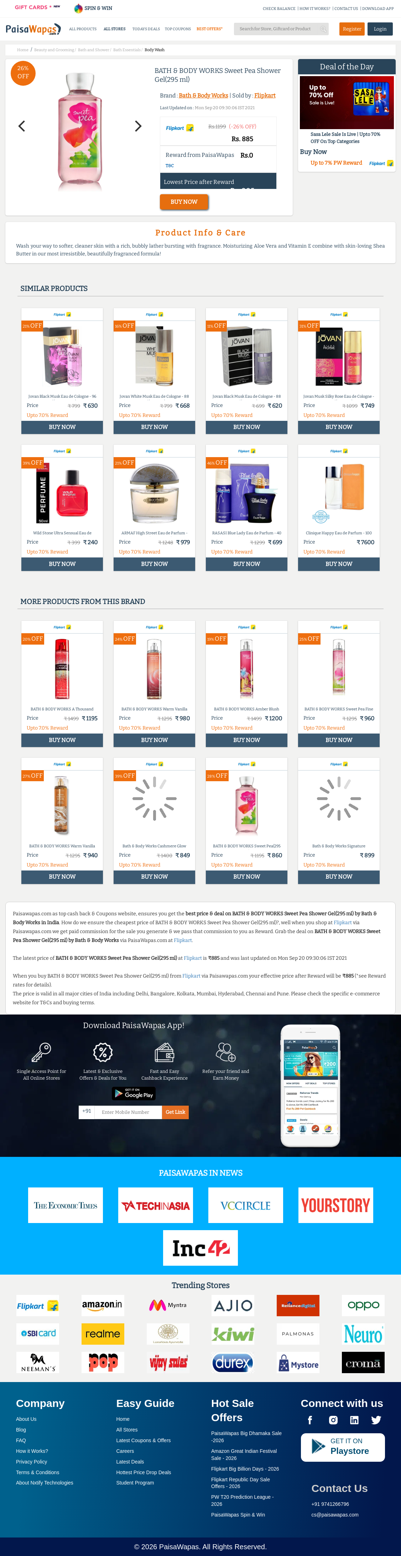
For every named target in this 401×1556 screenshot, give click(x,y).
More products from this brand (82, 601)
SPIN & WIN (92, 8)
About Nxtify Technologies (44, 1483)
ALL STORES (114, 29)
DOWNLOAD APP (378, 8)
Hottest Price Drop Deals (143, 1472)
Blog (21, 1430)
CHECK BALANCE (279, 8)
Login (380, 29)
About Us (26, 1419)
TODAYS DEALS (146, 29)
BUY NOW (184, 202)
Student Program (135, 1483)
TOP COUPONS (178, 29)
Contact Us (340, 1488)
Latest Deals (130, 1462)
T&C (170, 165)
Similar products (54, 288)
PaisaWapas (179, 1547)
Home (123, 1419)
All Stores (127, 1430)
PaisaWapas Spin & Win (238, 1515)
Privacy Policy (31, 1462)
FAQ (21, 1440)
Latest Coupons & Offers (143, 1440)
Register (352, 29)
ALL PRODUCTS (83, 29)
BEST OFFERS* (210, 29)
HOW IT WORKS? (315, 8)
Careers (125, 1451)
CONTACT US (346, 8)
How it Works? (32, 1451)
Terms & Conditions (37, 1472)
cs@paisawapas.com (335, 1515)
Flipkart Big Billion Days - (245, 1469)
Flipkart (265, 95)
